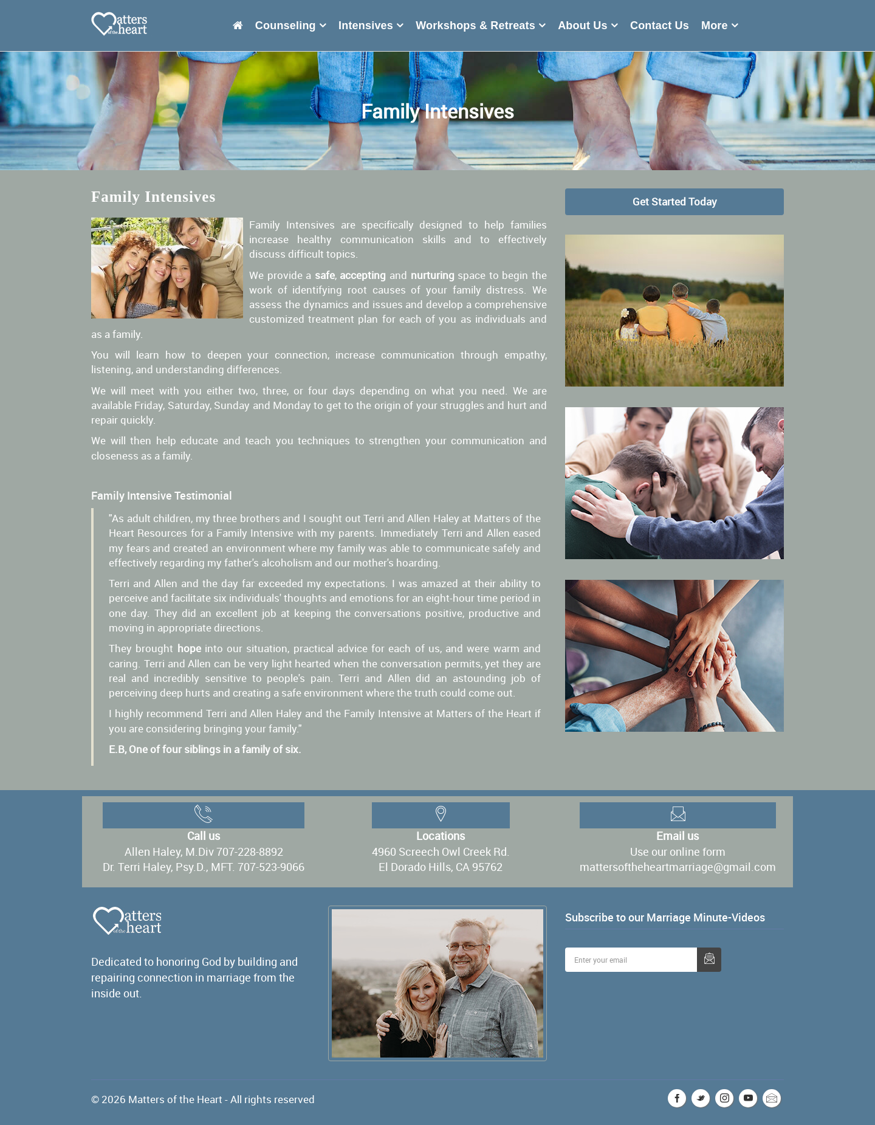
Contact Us (659, 25)
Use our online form (678, 851)
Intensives (365, 25)
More (714, 25)
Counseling (285, 25)
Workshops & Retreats (475, 25)
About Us (583, 25)
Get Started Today (675, 201)
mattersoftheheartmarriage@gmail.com (678, 866)
